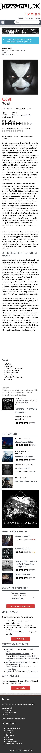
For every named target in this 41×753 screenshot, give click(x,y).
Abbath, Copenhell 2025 (24, 442)
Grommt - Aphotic (22, 536)
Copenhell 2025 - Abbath (24, 457)
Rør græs (9, 649)
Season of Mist (7, 108)
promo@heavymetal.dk (16, 718)
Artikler (8, 737)
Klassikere (9, 733)
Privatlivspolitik (11, 741)
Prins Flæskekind (12, 667)
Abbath (7, 99)
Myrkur (8, 671)
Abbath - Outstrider (22, 468)
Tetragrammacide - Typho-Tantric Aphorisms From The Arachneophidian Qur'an (22, 658)
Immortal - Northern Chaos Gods (26, 410)
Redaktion (9, 731)
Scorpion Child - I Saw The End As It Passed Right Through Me (26, 564)
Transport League (18, 593)
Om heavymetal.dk (13, 728)
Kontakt (38, 18)
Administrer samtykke (14, 744)
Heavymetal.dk (20, 6)
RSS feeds (9, 739)
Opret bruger (29, 18)
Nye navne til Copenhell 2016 (26, 481)
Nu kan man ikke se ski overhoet (17, 654)
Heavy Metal (26, 115)
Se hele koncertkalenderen (20, 606)
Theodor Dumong (23, 401)
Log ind (20, 18)
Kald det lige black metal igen (17, 662)
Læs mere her (21, 688)
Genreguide (10, 735)
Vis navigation (2, 21)
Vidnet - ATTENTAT (23, 549)
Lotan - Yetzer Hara (23, 574)
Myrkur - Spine (17, 664)
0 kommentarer (8, 54)
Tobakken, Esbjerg (18, 598)
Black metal (16, 115)
